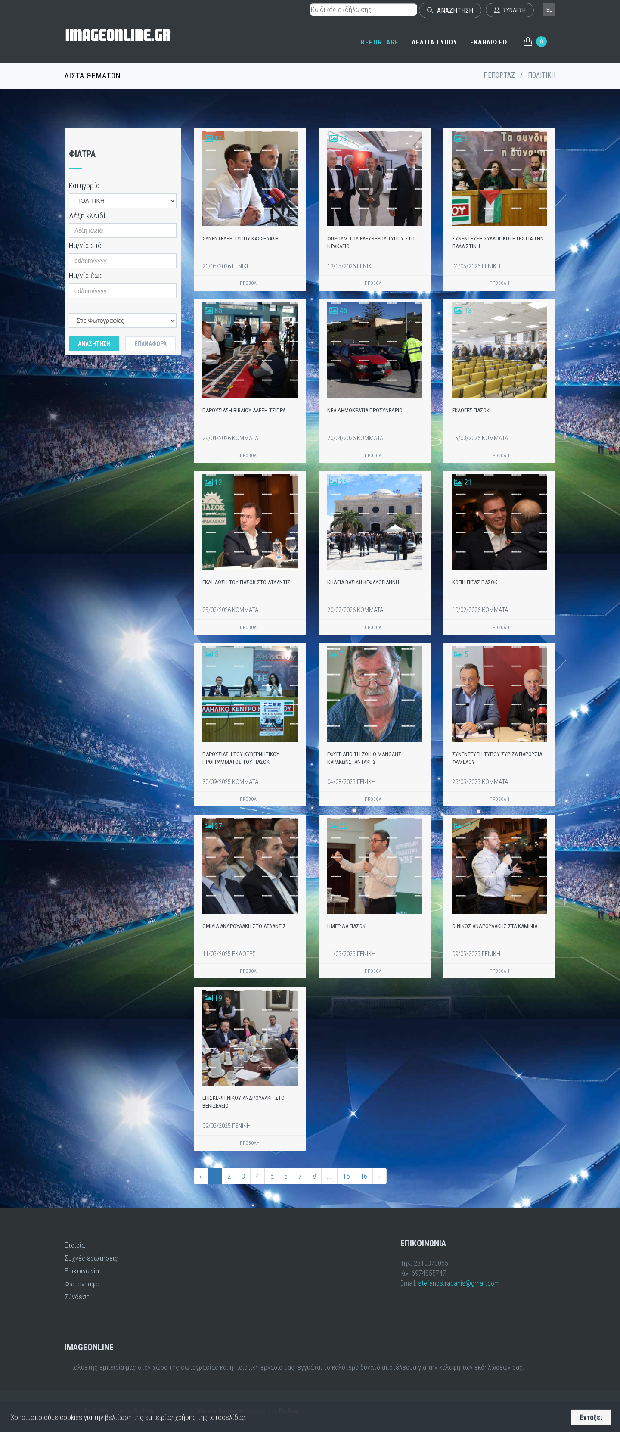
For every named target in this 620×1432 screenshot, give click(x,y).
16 (363, 1176)
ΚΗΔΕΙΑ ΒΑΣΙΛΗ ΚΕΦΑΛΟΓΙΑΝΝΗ (363, 582)
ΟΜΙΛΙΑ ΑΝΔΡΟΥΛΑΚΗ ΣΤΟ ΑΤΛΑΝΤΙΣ (244, 926)
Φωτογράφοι (83, 1283)
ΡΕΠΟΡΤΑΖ (499, 75)
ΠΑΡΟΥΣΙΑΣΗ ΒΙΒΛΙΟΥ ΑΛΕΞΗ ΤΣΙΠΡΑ (243, 410)
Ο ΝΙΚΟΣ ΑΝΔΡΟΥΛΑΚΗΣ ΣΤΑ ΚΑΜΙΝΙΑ (494, 926)
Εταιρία (75, 1245)
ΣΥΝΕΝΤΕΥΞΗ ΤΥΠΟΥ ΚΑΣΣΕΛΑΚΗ (240, 238)
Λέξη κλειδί (87, 215)
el (549, 10)
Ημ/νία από (85, 245)
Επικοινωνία (82, 1271)
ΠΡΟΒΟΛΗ (250, 283)
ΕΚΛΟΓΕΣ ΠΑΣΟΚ (471, 410)
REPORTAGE (380, 42)
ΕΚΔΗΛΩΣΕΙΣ (489, 42)
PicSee (288, 1411)
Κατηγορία (84, 185)
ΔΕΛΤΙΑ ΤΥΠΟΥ (434, 42)
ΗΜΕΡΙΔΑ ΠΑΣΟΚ (346, 926)
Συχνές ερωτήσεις (91, 1258)
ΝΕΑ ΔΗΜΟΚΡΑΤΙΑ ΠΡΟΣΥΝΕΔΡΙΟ (365, 410)
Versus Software (220, 1411)
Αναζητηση (94, 343)
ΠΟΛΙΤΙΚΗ (541, 75)
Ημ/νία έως (86, 275)
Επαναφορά (150, 343)
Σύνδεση (77, 1296)
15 (346, 1176)
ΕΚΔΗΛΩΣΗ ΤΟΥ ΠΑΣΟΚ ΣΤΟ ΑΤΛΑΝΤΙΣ (246, 582)
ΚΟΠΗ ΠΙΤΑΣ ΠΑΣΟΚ (474, 582)
